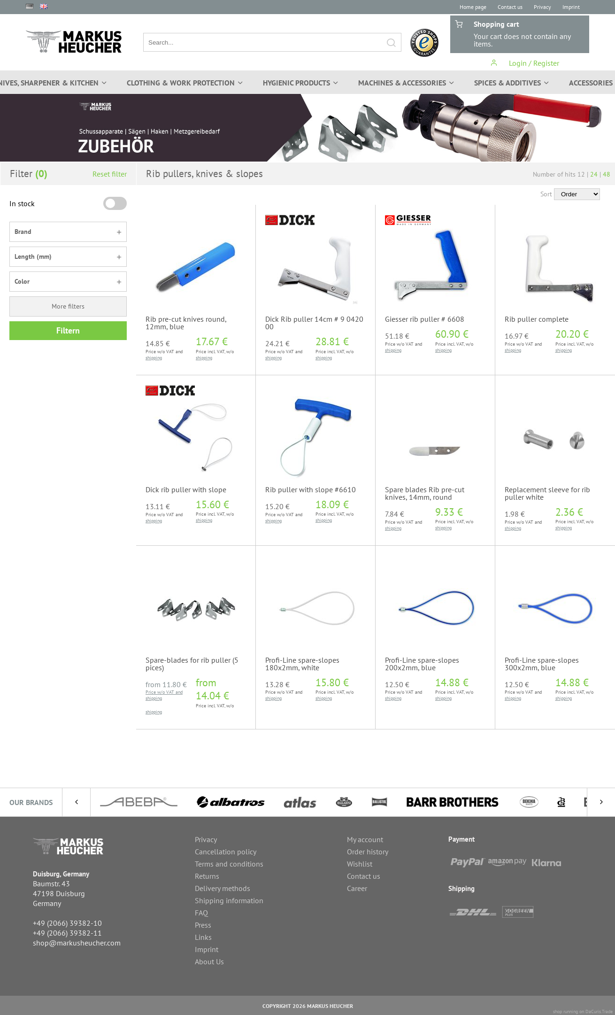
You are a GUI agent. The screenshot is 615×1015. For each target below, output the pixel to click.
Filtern (68, 330)
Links (203, 937)
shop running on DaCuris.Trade (583, 1011)
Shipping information (229, 900)
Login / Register (524, 63)
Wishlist (359, 864)
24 (594, 174)
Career (357, 888)
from (166, 684)
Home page (473, 6)
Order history (367, 851)
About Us (209, 961)
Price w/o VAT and (164, 692)
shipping (154, 358)
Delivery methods (222, 888)
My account (365, 839)
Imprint (571, 6)
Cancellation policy (225, 851)
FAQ (201, 912)
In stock (22, 203)
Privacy (542, 6)
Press (203, 925)
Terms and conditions (229, 864)
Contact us (510, 6)
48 (606, 174)
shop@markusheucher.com (77, 942)
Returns (207, 876)
